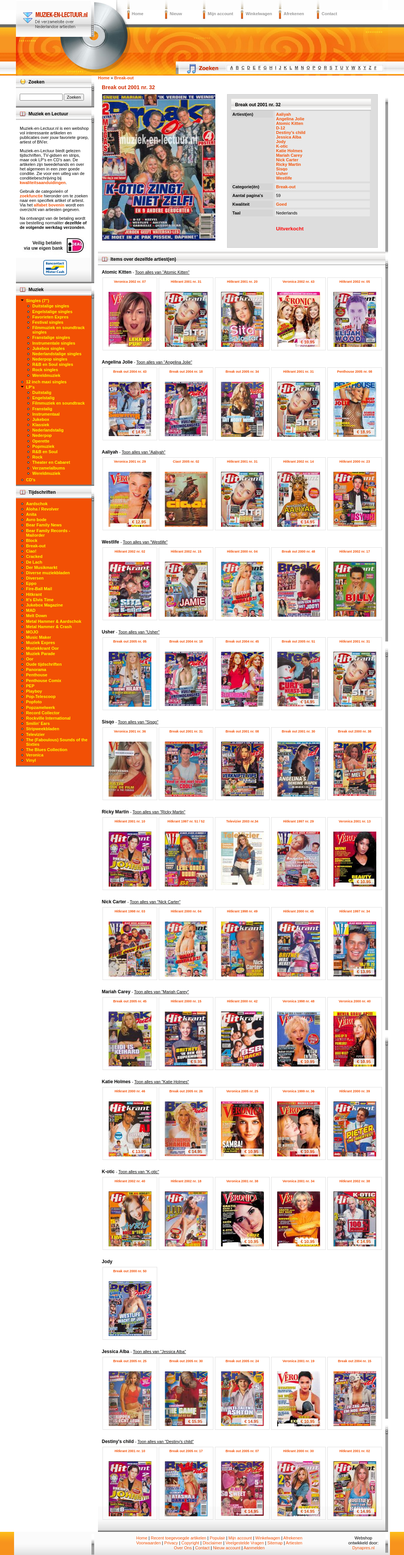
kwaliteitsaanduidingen (43, 182)
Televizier (35, 734)
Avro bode (36, 519)
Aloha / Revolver (42, 509)
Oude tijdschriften (44, 664)
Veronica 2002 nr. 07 (130, 282)
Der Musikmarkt (42, 567)
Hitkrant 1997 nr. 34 (354, 911)
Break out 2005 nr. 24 (242, 1361)
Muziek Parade (40, 653)
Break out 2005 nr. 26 (186, 1091)
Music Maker (38, 637)
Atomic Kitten (289, 123)
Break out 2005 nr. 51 (298, 641)
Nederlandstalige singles (57, 353)
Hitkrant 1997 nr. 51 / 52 (186, 821)
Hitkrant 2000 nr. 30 (298, 1451)
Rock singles (45, 369)
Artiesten (294, 1543)
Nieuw (176, 13)
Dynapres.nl (363, 1548)
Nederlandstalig (48, 430)
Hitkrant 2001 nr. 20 (242, 282)
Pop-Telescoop (41, 696)
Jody (281, 141)
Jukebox (40, 419)
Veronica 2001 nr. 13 (355, 821)
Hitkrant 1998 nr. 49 (242, 911)
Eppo (31, 583)
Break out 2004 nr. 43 (130, 371)
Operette (40, 441)
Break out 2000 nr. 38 (354, 731)
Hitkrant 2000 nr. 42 (242, 1001)
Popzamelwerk (40, 707)
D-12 (280, 128)
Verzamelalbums (48, 468)
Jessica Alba (288, 137)
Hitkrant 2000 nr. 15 (186, 1001)
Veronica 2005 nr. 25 (242, 1091)
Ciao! (31, 551)
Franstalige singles (51, 337)
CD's (31, 479)
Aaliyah (283, 114)
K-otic (282, 146)
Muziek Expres (40, 642)
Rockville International (48, 718)
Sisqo (281, 169)
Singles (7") (37, 300)
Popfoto (34, 702)
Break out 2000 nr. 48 (298, 551)
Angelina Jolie (290, 119)
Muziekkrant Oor (42, 648)
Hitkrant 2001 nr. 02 (354, 1451)
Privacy (171, 1543)
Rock (37, 457)
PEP (30, 686)
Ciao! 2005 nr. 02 (186, 461)
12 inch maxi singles (46, 382)
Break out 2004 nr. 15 (354, 1361)
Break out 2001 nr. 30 (298, 731)
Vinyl (31, 760)
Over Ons (183, 1548)
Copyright (190, 1543)
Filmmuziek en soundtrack (58, 403)
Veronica (35, 755)
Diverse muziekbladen (48, 572)
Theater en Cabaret (51, 462)
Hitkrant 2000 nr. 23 (354, 461)
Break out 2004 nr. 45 (242, 641)
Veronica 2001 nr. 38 (242, 1181)
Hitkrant (34, 594)
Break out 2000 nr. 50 (130, 1271)
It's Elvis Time (40, 599)
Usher (282, 173)
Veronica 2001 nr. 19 (298, 1361)
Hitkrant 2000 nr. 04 (242, 551)
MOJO (32, 632)
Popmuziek (43, 446)
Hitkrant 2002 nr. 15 (186, 551)
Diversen (35, 578)
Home (138, 13)
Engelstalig (43, 397)
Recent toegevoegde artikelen (178, 1538)
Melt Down (36, 615)
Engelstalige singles (52, 311)
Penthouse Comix (44, 680)
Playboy (34, 691)
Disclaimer (212, 1543)
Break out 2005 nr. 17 (186, 1451)
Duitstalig (41, 392)
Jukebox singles (48, 348)
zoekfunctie (31, 196)
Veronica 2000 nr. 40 (355, 1001)
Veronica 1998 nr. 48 (298, 1001)
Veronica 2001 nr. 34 (298, 1181)
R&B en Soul (45, 451)
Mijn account (220, 13)
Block (32, 540)
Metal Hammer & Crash (49, 626)
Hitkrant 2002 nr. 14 (298, 461)
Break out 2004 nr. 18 (186, 371)
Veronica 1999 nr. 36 (298, 1091)
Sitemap (274, 1543)
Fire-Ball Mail (39, 588)
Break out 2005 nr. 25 (130, 1361)
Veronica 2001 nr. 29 (130, 461)
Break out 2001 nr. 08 (242, 731)
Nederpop (42, 435)
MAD (31, 610)
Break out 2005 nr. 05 (130, 641)
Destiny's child (290, 132)
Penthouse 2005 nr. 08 (354, 371)
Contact (329, 13)
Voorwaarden (148, 1543)
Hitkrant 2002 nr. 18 (186, 1181)
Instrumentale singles (53, 343)
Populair (217, 1538)
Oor (30, 659)
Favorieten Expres (50, 317)
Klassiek (40, 424)
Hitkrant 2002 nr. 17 (354, 551)
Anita (31, 514)
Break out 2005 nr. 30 (186, 1361)
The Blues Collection (47, 749)
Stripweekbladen (42, 728)
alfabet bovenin (49, 205)
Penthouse (36, 675)
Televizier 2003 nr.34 (242, 821)
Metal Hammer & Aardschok (54, 621)
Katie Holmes (289, 150)
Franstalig (42, 408)
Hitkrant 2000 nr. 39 (354, 1091)
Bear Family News (44, 525)
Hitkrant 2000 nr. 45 (298, 911)
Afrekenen (294, 13)
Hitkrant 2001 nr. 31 (186, 282)
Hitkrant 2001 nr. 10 (130, 821)
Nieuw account (226, 1548)
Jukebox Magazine (44, 605)
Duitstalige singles (50, 306)
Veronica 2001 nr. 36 (130, 731)
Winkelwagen (259, 13)
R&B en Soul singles (52, 364)
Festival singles (47, 322)
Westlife (284, 178)
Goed (281, 204)
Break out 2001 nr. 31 (186, 731)
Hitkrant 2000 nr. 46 (130, 1091)
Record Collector (43, 713)
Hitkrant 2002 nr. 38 (354, 1181)
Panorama (36, 669)
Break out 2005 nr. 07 (242, 1451)
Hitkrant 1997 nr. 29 (298, 821)
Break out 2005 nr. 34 (242, 371)
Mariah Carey (289, 155)
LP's (30, 387)
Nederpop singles (49, 359)
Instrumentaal (46, 414)
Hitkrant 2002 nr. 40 (130, 1181)
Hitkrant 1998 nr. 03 (130, 911)
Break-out (285, 186)
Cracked (34, 556)
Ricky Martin (288, 164)
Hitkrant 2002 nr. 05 (354, 282)
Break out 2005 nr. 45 (130, 1001)
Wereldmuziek (46, 375)
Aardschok (37, 503)
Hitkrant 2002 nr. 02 (130, 551)
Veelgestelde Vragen (245, 1543)
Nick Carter (287, 160)
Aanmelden (254, 1548)
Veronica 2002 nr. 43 (298, 282)
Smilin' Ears (38, 723)
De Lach (34, 562)
